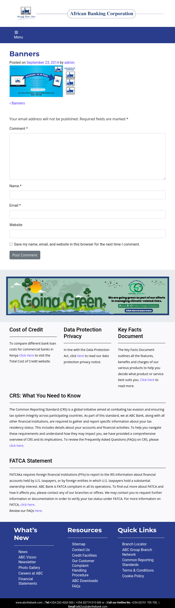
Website (16, 225)
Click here (147, 380)
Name (16, 186)
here (80, 356)
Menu (18, 35)
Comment (19, 128)
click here (17, 445)
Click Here (27, 355)
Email (15, 205)
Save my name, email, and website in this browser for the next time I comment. (77, 244)
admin (69, 62)
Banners (17, 103)
